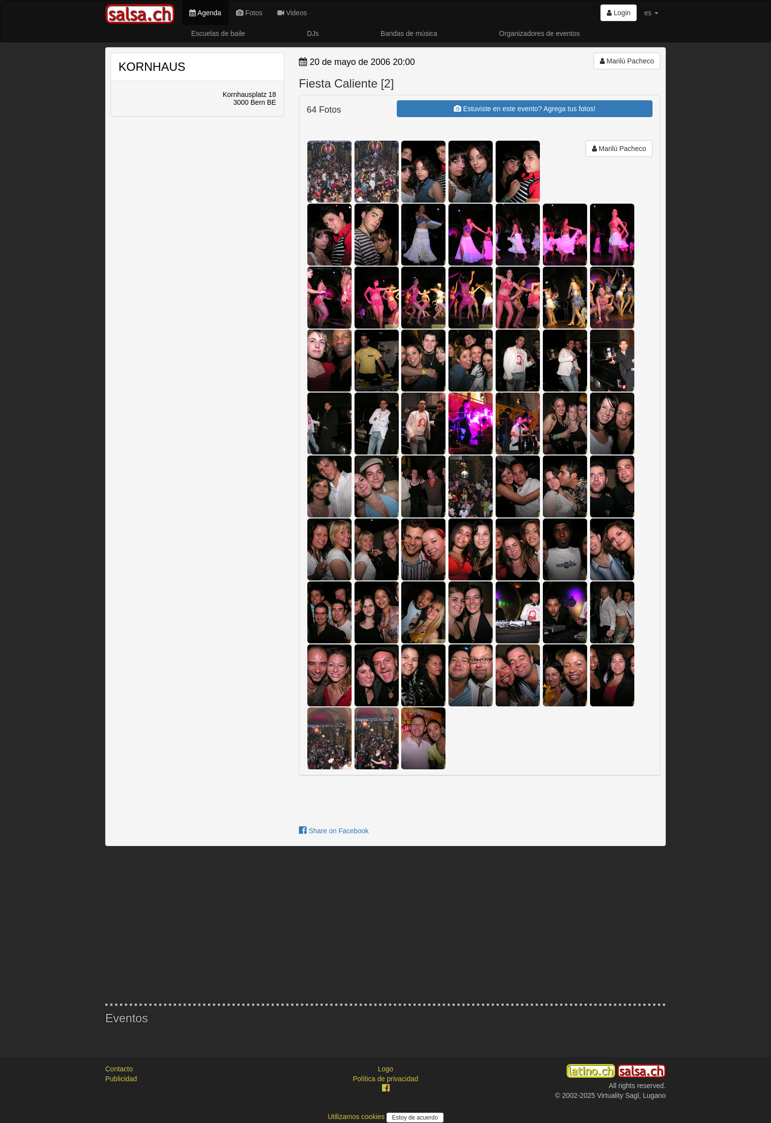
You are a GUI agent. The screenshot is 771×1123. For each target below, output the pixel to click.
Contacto (119, 1069)
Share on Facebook (334, 831)
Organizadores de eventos (539, 33)
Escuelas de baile (218, 33)
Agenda (205, 13)
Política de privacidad (385, 1079)
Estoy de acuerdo (415, 1117)
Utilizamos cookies (356, 1117)
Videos (292, 13)
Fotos (249, 13)
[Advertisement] (385, 925)
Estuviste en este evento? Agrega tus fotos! (524, 109)
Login (618, 13)
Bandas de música (409, 33)
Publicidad (121, 1079)
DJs (313, 33)
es (651, 13)
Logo (385, 1069)
